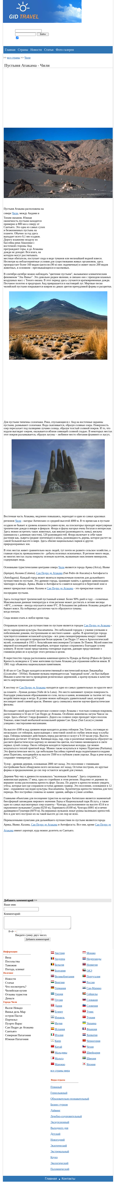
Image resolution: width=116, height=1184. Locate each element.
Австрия (60, 955)
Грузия (59, 1002)
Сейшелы (92, 996)
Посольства (12, 963)
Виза (8, 959)
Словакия (92, 1002)
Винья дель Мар (15, 1014)
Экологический (59, 1165)
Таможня (10, 967)
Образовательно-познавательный (70, 1101)
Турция (91, 1019)
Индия (59, 1025)
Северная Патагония (18, 1037)
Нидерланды (94, 961)
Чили (27, 57)
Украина (91, 1025)
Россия (91, 984)
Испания (60, 1031)
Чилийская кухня (16, 992)
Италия (59, 1037)
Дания (58, 1008)
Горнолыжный (59, 1095)
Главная (10, 49)
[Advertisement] (37, 100)
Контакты (68, 1181)
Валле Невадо (13, 1010)
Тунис (90, 1014)
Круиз (54, 1159)
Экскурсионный (60, 1124)
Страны (23, 49)
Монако (91, 955)
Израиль (60, 1019)
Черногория (93, 1043)
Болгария (60, 973)
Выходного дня (59, 1130)
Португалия (93, 978)
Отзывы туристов (16, 996)
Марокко (60, 1066)
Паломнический (60, 1171)
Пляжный (56, 1089)
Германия (60, 990)
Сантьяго (11, 1033)
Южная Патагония (16, 1041)
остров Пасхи (13, 1018)
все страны (13, 57)
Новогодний (58, 1142)
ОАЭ (89, 973)
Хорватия (92, 1037)
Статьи (48, 49)
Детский (55, 1136)
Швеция (91, 1060)
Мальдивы (61, 1055)
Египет (59, 1014)
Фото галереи (65, 49)
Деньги (9, 1000)
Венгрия (60, 984)
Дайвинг (56, 1112)
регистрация (10, 42)
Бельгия (59, 967)
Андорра (60, 961)
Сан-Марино (94, 990)
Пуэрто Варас (13, 1025)
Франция (92, 1031)
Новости (36, 49)
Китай (58, 1049)
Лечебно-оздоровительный (66, 1118)
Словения (92, 1008)
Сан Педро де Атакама (49, 573)
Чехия (90, 1049)
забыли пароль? (26, 42)
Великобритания (64, 978)
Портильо (11, 1022)
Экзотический (59, 1148)
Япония (91, 1066)
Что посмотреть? (15, 989)
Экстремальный (60, 1153)
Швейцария (93, 1055)
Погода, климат (14, 971)
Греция (59, 996)
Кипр (58, 1043)
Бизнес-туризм (59, 1107)
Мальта (59, 1060)
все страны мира (60, 1073)
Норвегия (92, 967)
